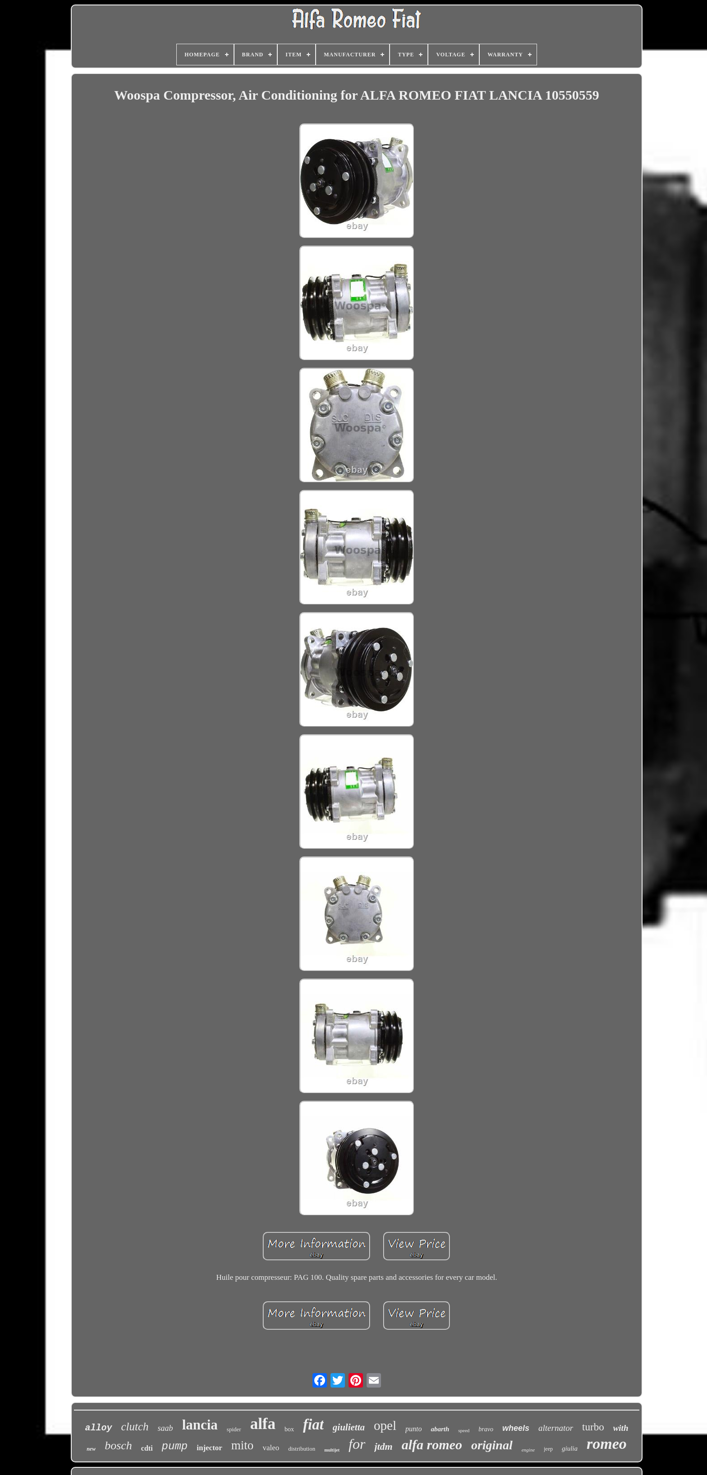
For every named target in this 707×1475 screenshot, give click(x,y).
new (91, 1449)
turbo (593, 1427)
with (621, 1428)
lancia (200, 1425)
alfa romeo (432, 1444)
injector (209, 1447)
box (289, 1429)
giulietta (349, 1427)
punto (413, 1429)
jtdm (383, 1446)
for (357, 1444)
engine (528, 1449)
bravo (485, 1429)
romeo (607, 1443)
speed (463, 1430)
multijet (332, 1450)
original (492, 1445)
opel (385, 1425)
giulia (570, 1448)
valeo (270, 1447)
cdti (147, 1448)
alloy (98, 1428)
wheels (515, 1428)
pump (175, 1446)
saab (165, 1428)
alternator (555, 1428)
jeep (548, 1449)
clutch (135, 1426)
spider (234, 1429)
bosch (118, 1445)
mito (242, 1445)
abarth (440, 1429)
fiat (313, 1424)
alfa (262, 1424)
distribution (301, 1448)
